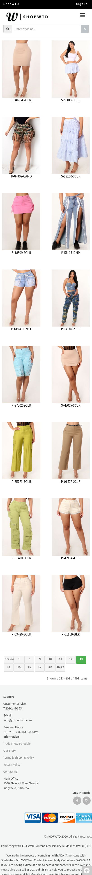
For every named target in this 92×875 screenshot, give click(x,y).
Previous (9, 659)
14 (8, 667)
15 (19, 667)
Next (60, 667)
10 (50, 659)
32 (50, 667)
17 (39, 667)
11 (60, 659)
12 (70, 659)
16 (29, 667)
